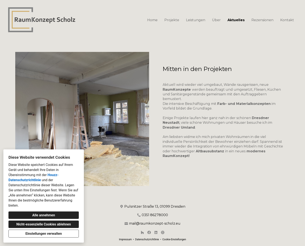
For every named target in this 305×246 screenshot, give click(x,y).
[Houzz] (142, 232)
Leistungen (195, 20)
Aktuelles (236, 20)
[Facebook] (149, 232)
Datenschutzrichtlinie (147, 239)
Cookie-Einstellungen (174, 239)
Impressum (125, 239)
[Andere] (162, 232)
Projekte (171, 20)
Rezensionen (262, 20)
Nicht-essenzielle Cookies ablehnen (43, 224)
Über (216, 20)
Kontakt (287, 20)
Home (152, 20)
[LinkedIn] (156, 232)
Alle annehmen (43, 215)
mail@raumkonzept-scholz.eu (154, 223)
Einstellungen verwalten (43, 234)
